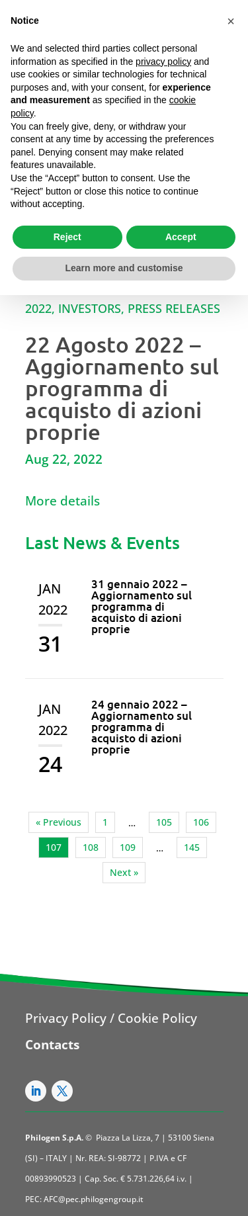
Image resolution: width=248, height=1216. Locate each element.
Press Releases (174, 308)
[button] (230, 21)
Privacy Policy (65, 1018)
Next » (124, 872)
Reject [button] (67, 237)
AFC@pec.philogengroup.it (94, 1199)
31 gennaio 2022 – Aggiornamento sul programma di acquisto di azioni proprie (141, 606)
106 (201, 822)
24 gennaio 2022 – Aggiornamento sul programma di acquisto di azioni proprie (141, 727)
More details (62, 500)
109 (128, 847)
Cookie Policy (157, 1018)
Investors (89, 308)
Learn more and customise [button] (124, 268)
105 (164, 822)
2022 (38, 308)
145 (192, 847)
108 (91, 847)
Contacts (52, 1044)
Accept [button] (180, 237)
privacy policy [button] (163, 61)
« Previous (58, 822)
